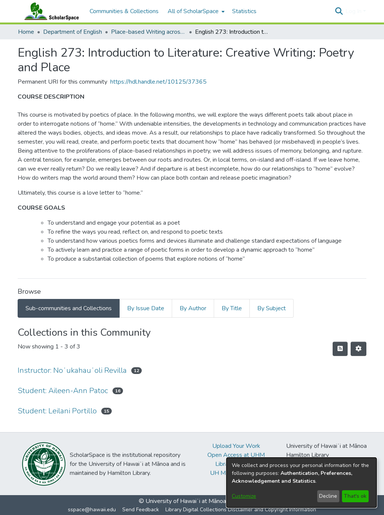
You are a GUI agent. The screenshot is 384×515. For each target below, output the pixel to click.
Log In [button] (354, 11)
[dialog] (301, 482)
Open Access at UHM (236, 455)
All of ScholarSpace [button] (193, 11)
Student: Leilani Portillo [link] (57, 411)
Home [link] (26, 32)
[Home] (50, 11)
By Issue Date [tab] (145, 308)
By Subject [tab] (271, 308)
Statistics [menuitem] (244, 11)
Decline (328, 496)
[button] (339, 11)
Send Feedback (140, 509)
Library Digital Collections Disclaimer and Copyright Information (240, 509)
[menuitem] (195, 11)
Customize (244, 496)
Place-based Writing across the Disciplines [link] (148, 32)
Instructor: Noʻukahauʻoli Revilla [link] (72, 370)
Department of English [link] (72, 32)
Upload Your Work (236, 446)
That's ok (355, 496)
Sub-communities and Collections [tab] (69, 308)
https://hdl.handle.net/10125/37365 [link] (158, 82)
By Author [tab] (193, 308)
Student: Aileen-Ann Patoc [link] (63, 391)
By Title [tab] (232, 308)
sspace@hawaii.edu (92, 509)
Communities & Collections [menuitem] (124, 11)
